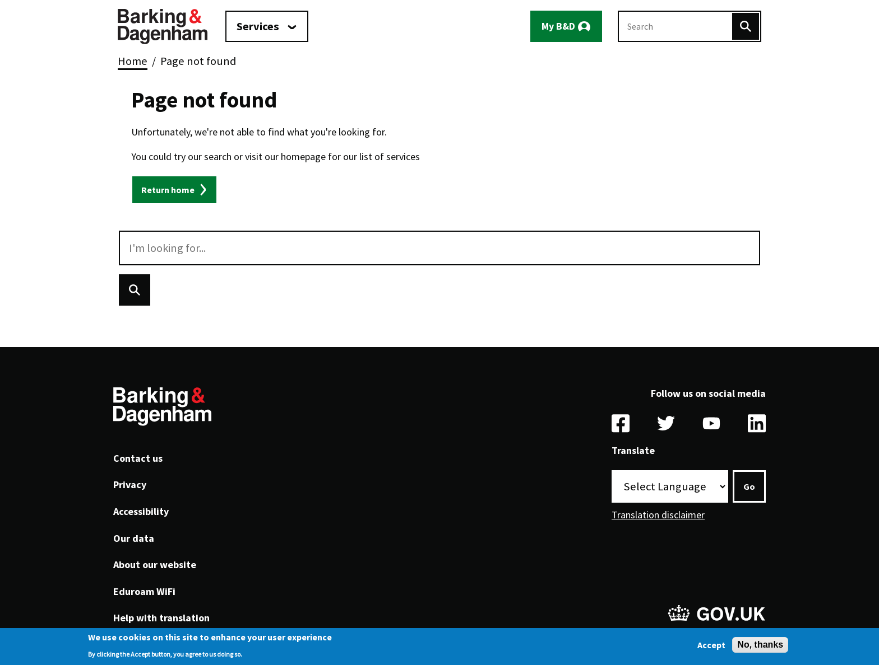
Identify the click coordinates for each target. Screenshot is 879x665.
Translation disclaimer (658, 514)
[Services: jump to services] (266, 26)
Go (749, 486)
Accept (711, 647)
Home (132, 61)
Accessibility (141, 511)
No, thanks (760, 647)
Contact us (138, 458)
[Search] (745, 26)
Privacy (129, 484)
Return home (168, 189)
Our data (133, 538)
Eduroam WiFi (144, 591)
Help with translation (161, 617)
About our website (154, 564)
